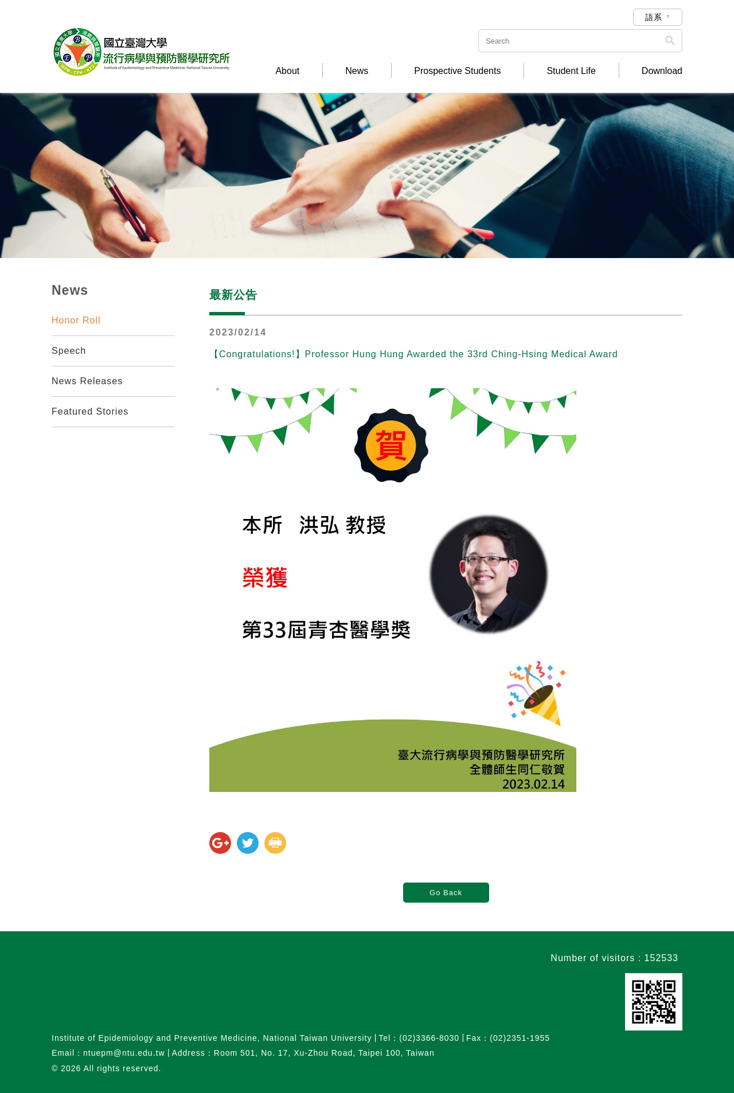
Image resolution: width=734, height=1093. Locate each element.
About (287, 71)
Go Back (446, 893)
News (356, 71)
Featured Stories (90, 411)
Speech (69, 351)
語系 (653, 17)
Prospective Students (457, 71)
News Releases (87, 381)
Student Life (570, 71)
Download (662, 71)
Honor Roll (76, 320)
